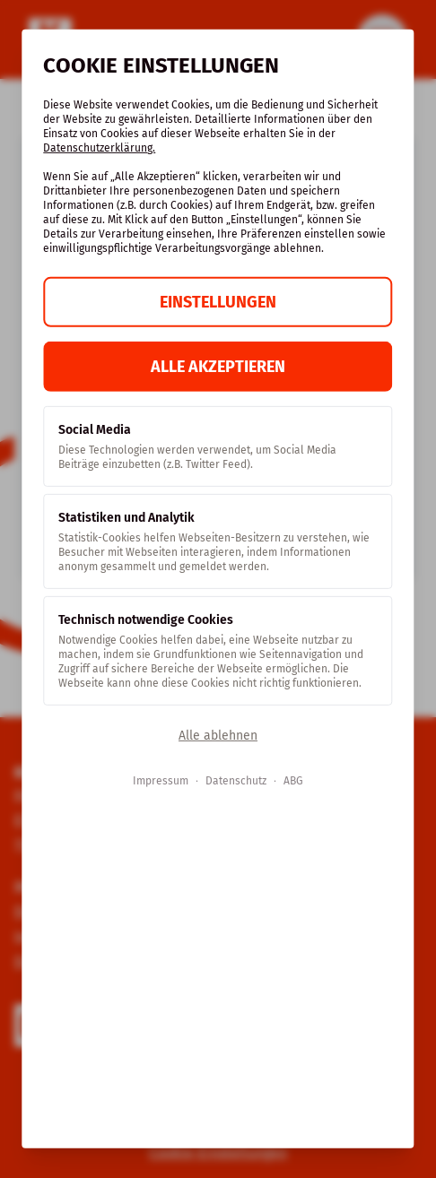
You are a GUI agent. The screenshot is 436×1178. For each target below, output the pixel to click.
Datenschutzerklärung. (99, 148)
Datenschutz (235, 781)
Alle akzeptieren (218, 367)
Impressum (160, 781)
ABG (293, 781)
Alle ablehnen (218, 735)
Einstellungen (218, 302)
